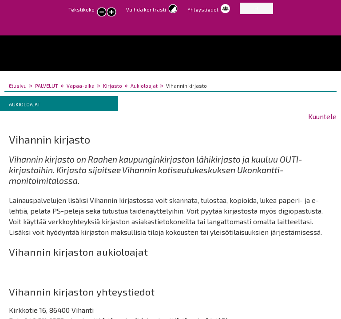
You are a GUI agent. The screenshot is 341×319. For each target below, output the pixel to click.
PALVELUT (46, 86)
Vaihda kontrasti (146, 9)
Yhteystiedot (202, 9)
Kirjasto (112, 86)
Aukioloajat (144, 86)
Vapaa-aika (81, 86)
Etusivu (18, 86)
